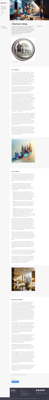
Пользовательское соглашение (25, 393)
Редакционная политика (24, 395)
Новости (2, 11)
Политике (38, 398)
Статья (13, 21)
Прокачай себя (3, 6)
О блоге (22, 390)
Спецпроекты (3, 12)
